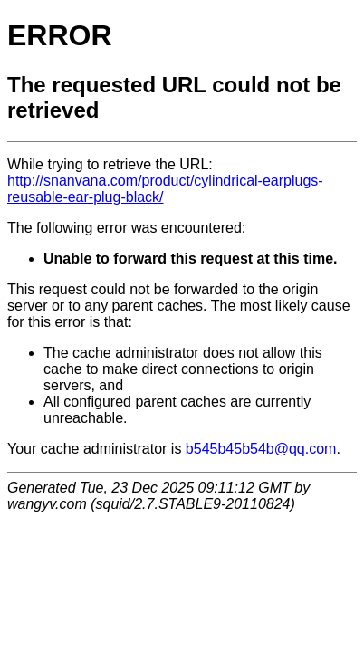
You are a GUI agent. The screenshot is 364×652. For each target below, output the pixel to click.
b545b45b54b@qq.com (261, 448)
